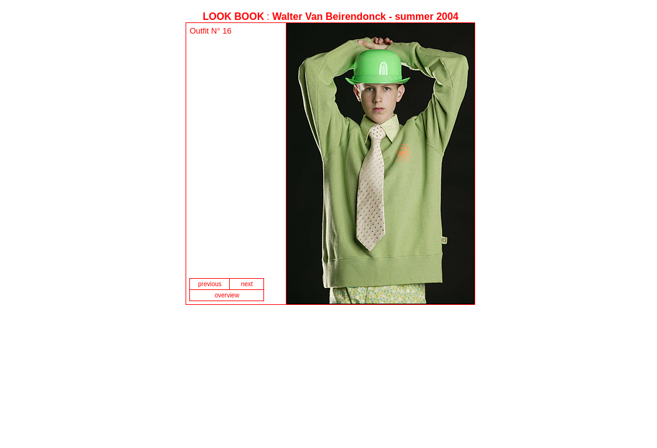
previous (210, 284)
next (247, 284)
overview (227, 295)
